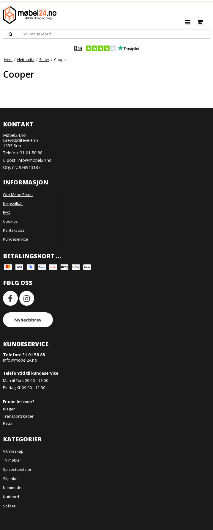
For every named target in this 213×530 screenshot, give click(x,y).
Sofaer (9, 506)
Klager (9, 409)
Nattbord (11, 496)
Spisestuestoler (17, 469)
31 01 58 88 (31, 153)
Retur (8, 423)
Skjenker (11, 478)
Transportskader (18, 416)
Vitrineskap (13, 451)
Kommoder (13, 487)
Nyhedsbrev (28, 320)
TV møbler (12, 460)
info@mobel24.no (35, 160)
